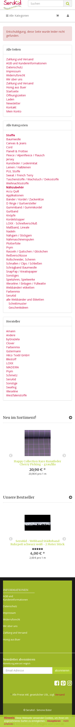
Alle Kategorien (17, 15)
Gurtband (12, 211)
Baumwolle (13, 139)
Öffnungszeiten (16, 95)
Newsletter (13, 103)
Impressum (13, 71)
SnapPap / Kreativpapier (21, 271)
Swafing (11, 387)
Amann (10, 331)
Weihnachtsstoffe (17, 183)
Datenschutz (14, 67)
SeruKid (11, 295)
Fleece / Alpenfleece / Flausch (25, 155)
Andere (10, 335)
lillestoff (11, 359)
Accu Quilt (12, 191)
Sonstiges (12, 275)
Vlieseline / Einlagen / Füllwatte (26, 283)
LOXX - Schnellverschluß (21, 223)
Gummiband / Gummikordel (24, 207)
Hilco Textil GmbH (17, 355)
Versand (60, 694)
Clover (10, 343)
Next (64, 455)
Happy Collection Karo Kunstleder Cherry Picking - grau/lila (37, 462)
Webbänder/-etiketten (20, 287)
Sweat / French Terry (19, 175)
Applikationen (15, 195)
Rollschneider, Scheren (20, 259)
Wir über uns (14, 79)
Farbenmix (13, 291)
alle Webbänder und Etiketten (25, 299)
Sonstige (11, 383)
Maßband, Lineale (17, 227)
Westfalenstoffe (16, 395)
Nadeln (10, 231)
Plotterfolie (13, 243)
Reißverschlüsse (16, 255)
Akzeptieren (54, 721)
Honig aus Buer (16, 87)
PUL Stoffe (13, 171)
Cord (9, 147)
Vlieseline (12, 391)
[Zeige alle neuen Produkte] (70, 418)
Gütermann (13, 351)
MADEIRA (12, 367)
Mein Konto (13, 111)
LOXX (9, 363)
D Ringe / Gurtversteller (21, 203)
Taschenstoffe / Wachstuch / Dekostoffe (32, 179)
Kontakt (11, 107)
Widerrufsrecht (15, 75)
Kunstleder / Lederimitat (21, 163)
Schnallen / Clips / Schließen (24, 263)
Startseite (12, 91)
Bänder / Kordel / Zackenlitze (25, 199)
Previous (11, 455)
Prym (9, 247)
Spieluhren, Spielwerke (20, 279)
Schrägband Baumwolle (21, 267)
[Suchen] (46, 3)
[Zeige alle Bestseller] (70, 497)
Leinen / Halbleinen (18, 167)
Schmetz (11, 375)
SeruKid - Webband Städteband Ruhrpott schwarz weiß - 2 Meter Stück (37, 542)
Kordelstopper (15, 219)
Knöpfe (11, 215)
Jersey (10, 159)
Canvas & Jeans (16, 143)
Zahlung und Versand (19, 59)
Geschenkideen (18, 307)
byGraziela (13, 339)
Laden (10, 99)
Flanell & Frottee (17, 151)
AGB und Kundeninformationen (26, 63)
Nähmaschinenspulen (20, 239)
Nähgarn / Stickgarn (19, 235)
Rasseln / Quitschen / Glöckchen (27, 251)
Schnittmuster (17, 303)
